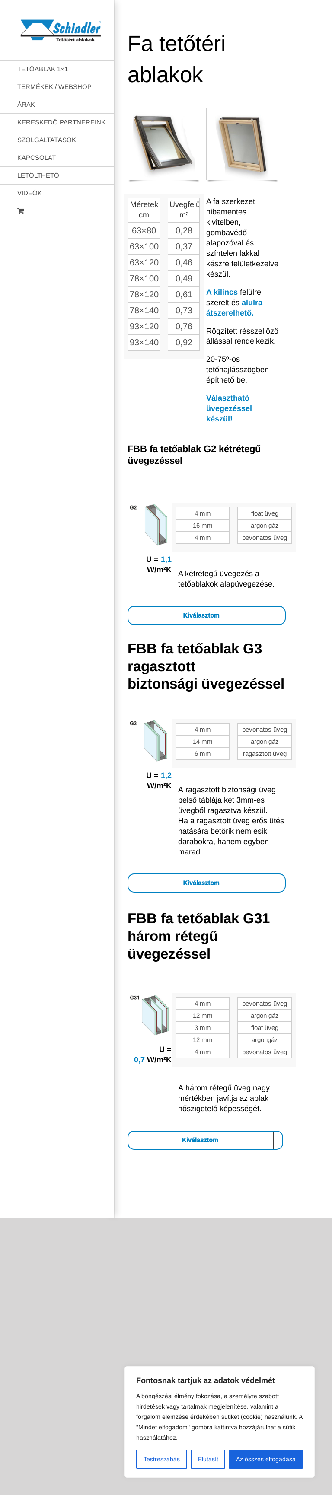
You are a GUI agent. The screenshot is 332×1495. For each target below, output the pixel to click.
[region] (219, 1422)
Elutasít (208, 1459)
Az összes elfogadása (266, 1459)
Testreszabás (162, 1459)
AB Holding (223, 1205)
